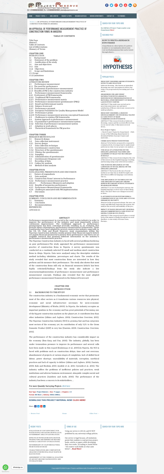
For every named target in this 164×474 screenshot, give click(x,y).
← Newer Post (34, 413)
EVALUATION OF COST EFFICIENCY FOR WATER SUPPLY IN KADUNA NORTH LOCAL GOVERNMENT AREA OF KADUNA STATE (45, 432)
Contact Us (110, 16)
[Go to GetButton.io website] (5, 471)
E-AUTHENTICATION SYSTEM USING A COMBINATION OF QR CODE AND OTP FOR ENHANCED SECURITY (118, 198)
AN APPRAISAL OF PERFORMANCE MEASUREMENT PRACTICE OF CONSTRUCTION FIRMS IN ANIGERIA (58, 30)
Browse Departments (96, 16)
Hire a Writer (54, 16)
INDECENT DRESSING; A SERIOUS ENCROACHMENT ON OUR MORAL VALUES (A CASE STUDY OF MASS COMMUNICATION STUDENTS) (118, 116)
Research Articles (81, 16)
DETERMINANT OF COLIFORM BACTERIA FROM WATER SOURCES (44, 446)
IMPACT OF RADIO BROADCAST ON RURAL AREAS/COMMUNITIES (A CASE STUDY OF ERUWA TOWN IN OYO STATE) (117, 211)
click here (66, 386)
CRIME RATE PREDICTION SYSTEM (115, 141)
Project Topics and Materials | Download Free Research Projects (88, 468)
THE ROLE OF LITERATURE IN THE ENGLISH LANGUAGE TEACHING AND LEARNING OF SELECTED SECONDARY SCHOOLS (116, 153)
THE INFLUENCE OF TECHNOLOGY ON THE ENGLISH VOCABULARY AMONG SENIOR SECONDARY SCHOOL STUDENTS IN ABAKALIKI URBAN (117, 182)
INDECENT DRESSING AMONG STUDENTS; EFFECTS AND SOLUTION (118, 82)
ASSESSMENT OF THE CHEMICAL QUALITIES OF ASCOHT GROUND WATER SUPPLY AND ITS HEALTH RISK (46, 459)
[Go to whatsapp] (5, 467)
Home (30, 16)
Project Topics (42, 15)
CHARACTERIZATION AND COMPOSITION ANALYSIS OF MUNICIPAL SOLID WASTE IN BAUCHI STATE (45, 452)
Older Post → (94, 413)
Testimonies (121, 16)
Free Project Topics (108, 130)
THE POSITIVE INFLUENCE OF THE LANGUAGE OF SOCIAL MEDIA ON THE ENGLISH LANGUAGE (116, 167)
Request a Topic (67, 16)
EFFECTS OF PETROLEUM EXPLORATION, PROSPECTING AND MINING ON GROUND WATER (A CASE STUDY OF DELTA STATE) (44, 440)
